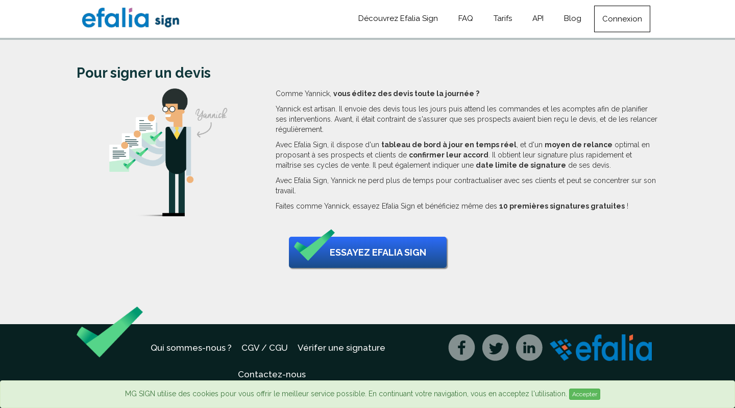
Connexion (622, 19)
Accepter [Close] (584, 394)
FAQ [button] (465, 18)
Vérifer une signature (341, 348)
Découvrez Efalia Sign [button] (398, 18)
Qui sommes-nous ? (191, 348)
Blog (572, 18)
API (538, 18)
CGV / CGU (264, 348)
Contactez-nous (272, 374)
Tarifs (503, 18)
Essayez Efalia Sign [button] (360, 252)
